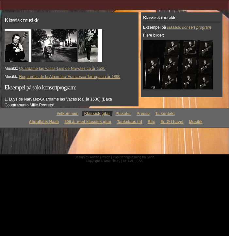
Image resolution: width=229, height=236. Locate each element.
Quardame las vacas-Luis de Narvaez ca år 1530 (62, 68)
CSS (140, 161)
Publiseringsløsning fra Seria (133, 157)
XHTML (128, 161)
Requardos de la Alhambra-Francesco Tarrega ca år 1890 (70, 76)
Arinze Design (100, 157)
